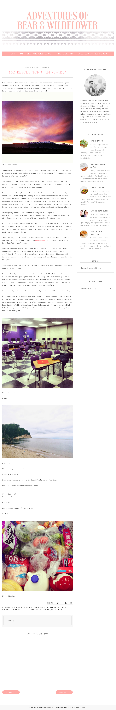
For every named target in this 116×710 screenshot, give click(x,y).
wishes (60, 610)
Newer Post (12, 692)
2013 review (22, 608)
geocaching (40, 240)
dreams (6, 610)
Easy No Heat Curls (99, 211)
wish (53, 610)
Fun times (16, 610)
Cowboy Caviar (97, 188)
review (46, 610)
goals (25, 610)
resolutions (35, 610)
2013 (12, 608)
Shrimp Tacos (96, 141)
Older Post (63, 692)
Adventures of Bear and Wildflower (47, 608)
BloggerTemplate (80, 707)
